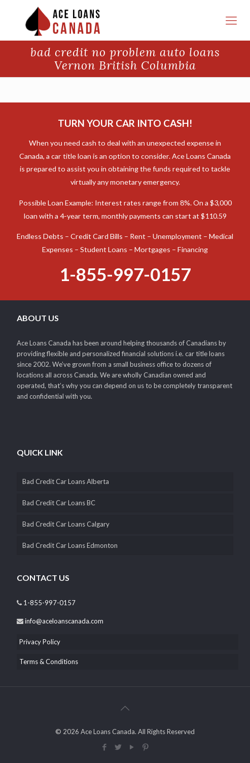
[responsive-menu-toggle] (231, 20)
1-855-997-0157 (125, 274)
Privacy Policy (39, 642)
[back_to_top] (125, 707)
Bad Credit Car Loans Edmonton (70, 545)
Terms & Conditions (48, 661)
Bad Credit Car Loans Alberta (65, 481)
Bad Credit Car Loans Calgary (66, 524)
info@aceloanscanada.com (63, 621)
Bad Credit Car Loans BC (58, 503)
